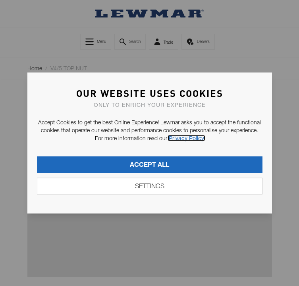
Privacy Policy (186, 138)
